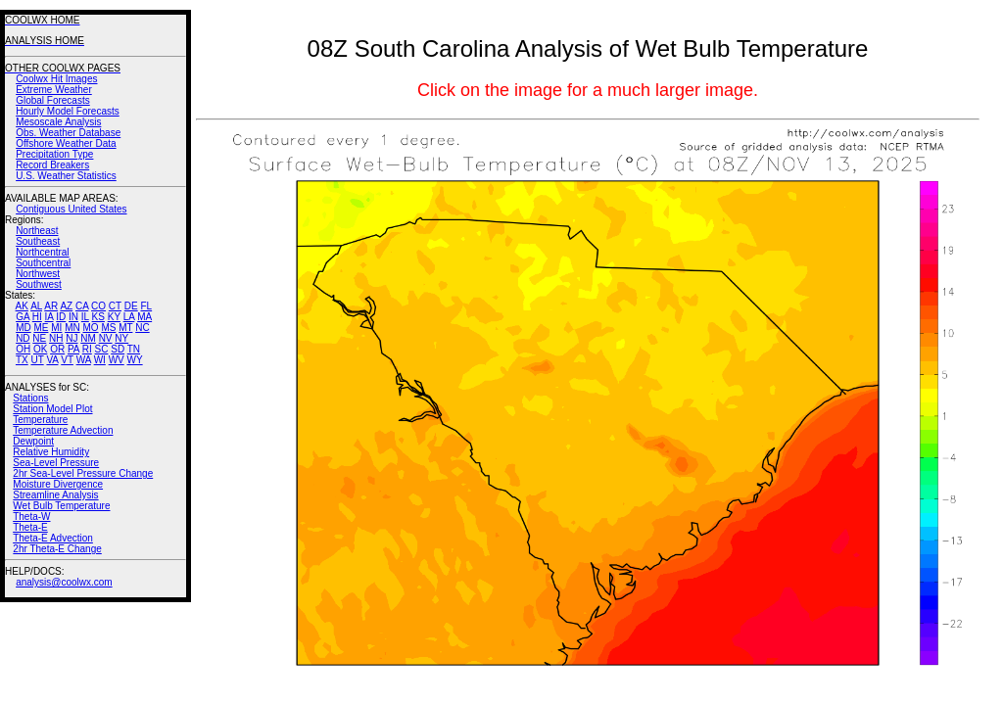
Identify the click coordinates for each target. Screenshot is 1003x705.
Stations (30, 398)
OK (40, 349)
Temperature (40, 419)
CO (98, 306)
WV (116, 359)
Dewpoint (33, 441)
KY (114, 316)
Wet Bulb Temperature (61, 505)
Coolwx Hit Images (56, 78)
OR (57, 349)
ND (22, 338)
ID (61, 316)
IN (73, 316)
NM (88, 338)
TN (133, 349)
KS (98, 316)
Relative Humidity (51, 451)
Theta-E (30, 527)
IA (49, 316)
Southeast (38, 241)
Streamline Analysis (55, 495)
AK (22, 306)
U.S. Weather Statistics (66, 175)
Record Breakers (52, 165)
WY (135, 359)
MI (56, 327)
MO (90, 327)
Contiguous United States (71, 209)
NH (56, 338)
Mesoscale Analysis (58, 122)
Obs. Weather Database (68, 132)
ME (40, 327)
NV (106, 338)
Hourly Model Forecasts (67, 111)
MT (125, 327)
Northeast (37, 230)
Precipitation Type (54, 154)
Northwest (38, 273)
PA (73, 349)
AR (51, 306)
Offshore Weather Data (66, 143)
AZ (66, 306)
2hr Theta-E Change (57, 548)
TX (22, 359)
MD (23, 327)
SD (117, 349)
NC (142, 327)
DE (131, 306)
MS (108, 327)
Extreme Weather (54, 89)
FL (146, 306)
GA (22, 316)
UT (37, 359)
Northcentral (42, 252)
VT (67, 359)
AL (36, 306)
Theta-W (31, 516)
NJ (71, 338)
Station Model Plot (52, 408)
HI (37, 316)
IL (85, 316)
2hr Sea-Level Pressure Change (83, 473)
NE (39, 338)
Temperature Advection (63, 430)
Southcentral (43, 263)
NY (121, 338)
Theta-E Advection (53, 538)
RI (87, 349)
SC (102, 349)
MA (144, 316)
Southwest (39, 284)
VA (52, 359)
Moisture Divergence (58, 484)
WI (100, 359)
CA (81, 306)
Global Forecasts (53, 100)
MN (72, 327)
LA (129, 316)
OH (23, 349)
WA (83, 359)
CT (115, 306)
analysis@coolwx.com (64, 582)
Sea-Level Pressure (56, 462)
